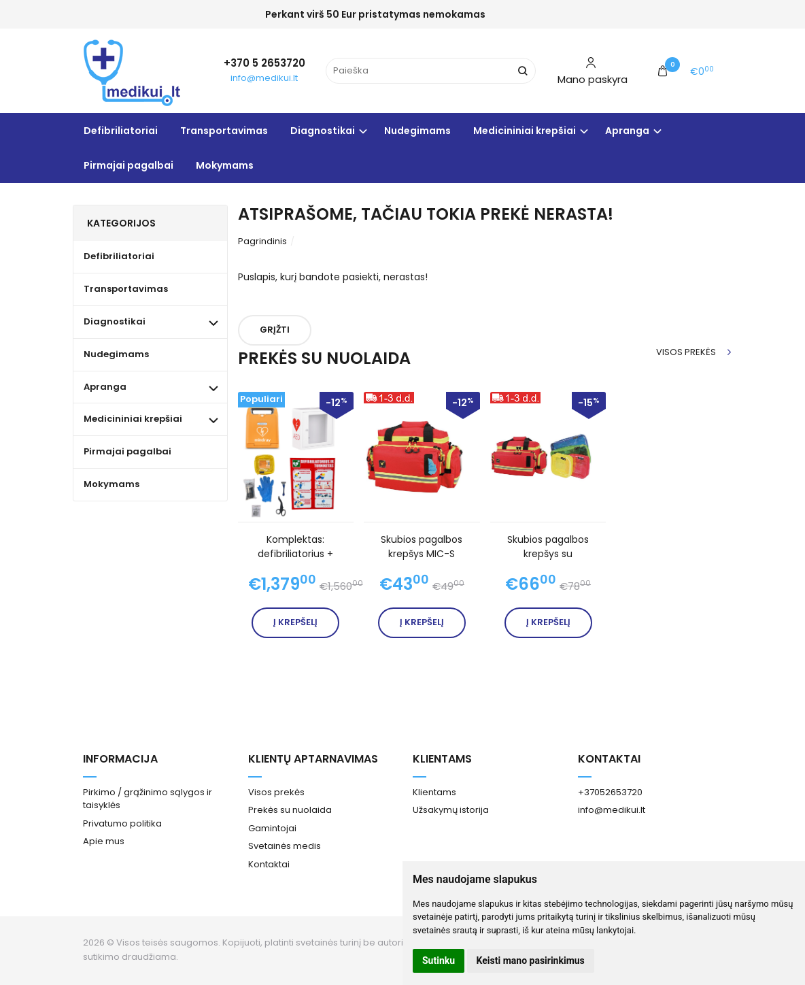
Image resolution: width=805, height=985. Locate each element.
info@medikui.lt (264, 77)
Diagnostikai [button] (322, 130)
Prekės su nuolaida (290, 809)
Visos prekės (686, 352)
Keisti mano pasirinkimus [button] (531, 960)
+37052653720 (610, 792)
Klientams (442, 759)
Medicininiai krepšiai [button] (524, 130)
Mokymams (225, 165)
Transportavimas (224, 130)
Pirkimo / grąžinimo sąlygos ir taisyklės (147, 799)
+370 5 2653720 (264, 63)
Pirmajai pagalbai (128, 165)
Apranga (105, 386)
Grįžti (275, 329)
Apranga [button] (627, 130)
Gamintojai (272, 828)
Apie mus (103, 841)
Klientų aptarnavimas (313, 759)
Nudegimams (417, 130)
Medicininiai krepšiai (133, 418)
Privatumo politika (122, 823)
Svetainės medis (284, 845)
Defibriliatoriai (121, 130)
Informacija (120, 759)
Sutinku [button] (438, 960)
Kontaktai (269, 864)
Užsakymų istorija (451, 809)
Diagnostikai (114, 321)
